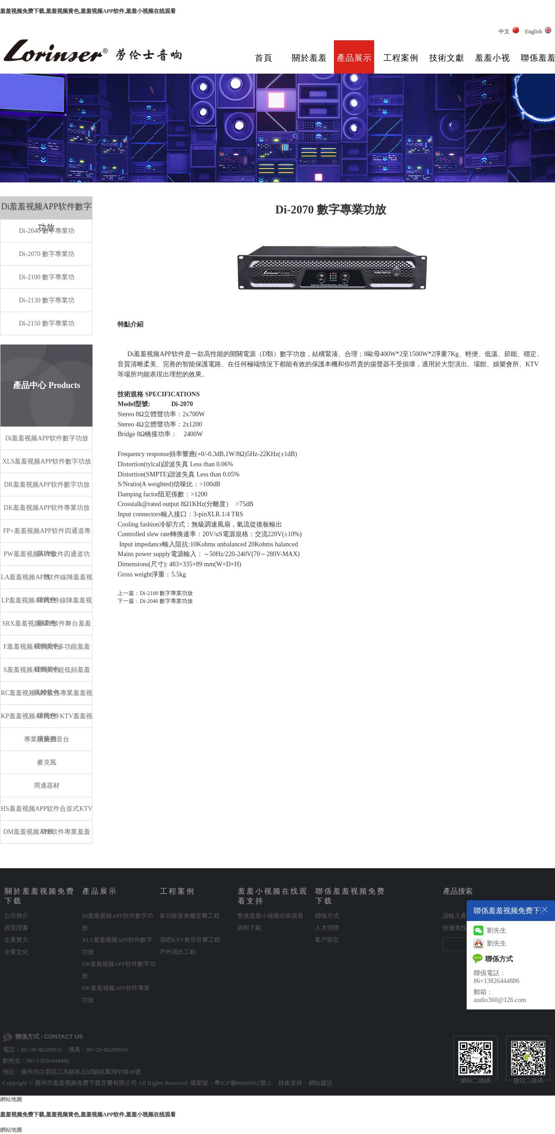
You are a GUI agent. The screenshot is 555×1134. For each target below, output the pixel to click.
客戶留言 (327, 939)
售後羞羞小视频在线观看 (270, 915)
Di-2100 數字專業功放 (166, 593)
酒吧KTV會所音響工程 (190, 939)
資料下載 (249, 927)
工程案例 (401, 58)
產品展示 (354, 58)
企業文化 (16, 951)
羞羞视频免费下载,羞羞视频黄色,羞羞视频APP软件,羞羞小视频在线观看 (88, 11)
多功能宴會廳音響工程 (190, 915)
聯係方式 (327, 915)
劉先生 (490, 930)
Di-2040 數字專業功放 (166, 601)
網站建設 (320, 1082)
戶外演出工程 (178, 951)
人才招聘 (327, 927)
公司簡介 (16, 915)
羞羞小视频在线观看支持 (492, 64)
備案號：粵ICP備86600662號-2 (230, 1082)
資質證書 (16, 927)
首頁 (263, 58)
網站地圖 (11, 1099)
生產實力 (16, 939)
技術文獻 (446, 58)
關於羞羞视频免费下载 (309, 64)
